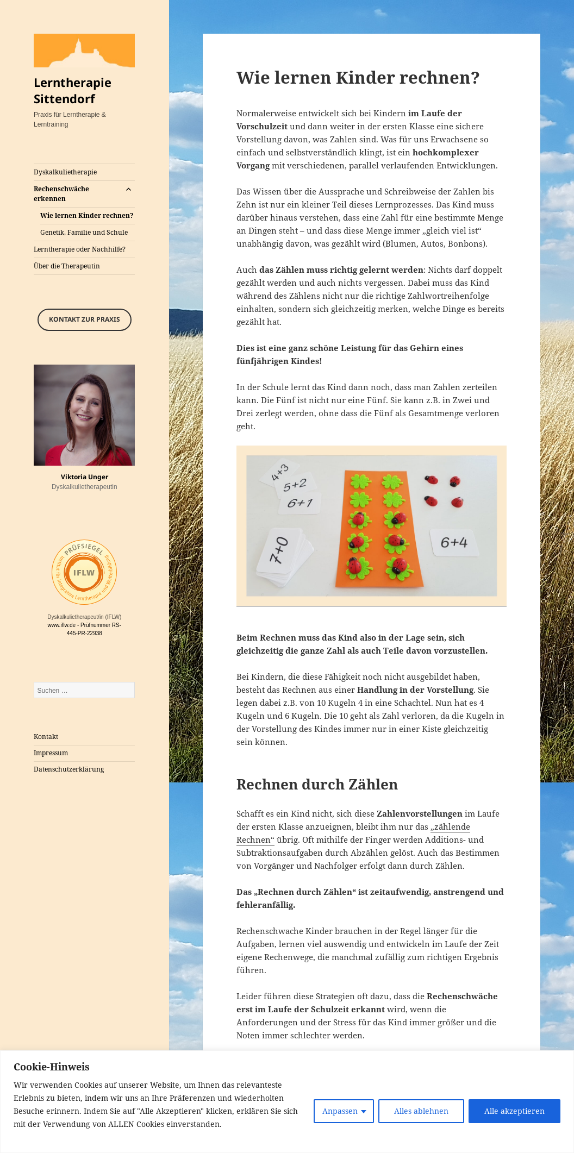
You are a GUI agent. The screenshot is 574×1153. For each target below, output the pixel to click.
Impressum (51, 752)
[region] (287, 1101)
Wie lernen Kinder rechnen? (87, 215)
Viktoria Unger (84, 476)
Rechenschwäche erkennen (61, 193)
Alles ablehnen (421, 1111)
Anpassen (340, 1111)
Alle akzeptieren (514, 1111)
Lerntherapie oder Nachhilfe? (80, 249)
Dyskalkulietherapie (65, 172)
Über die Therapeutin (67, 266)
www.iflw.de (61, 625)
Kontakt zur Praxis (84, 319)
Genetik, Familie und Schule (84, 232)
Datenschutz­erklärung (69, 769)
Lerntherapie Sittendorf (72, 90)
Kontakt (46, 736)
